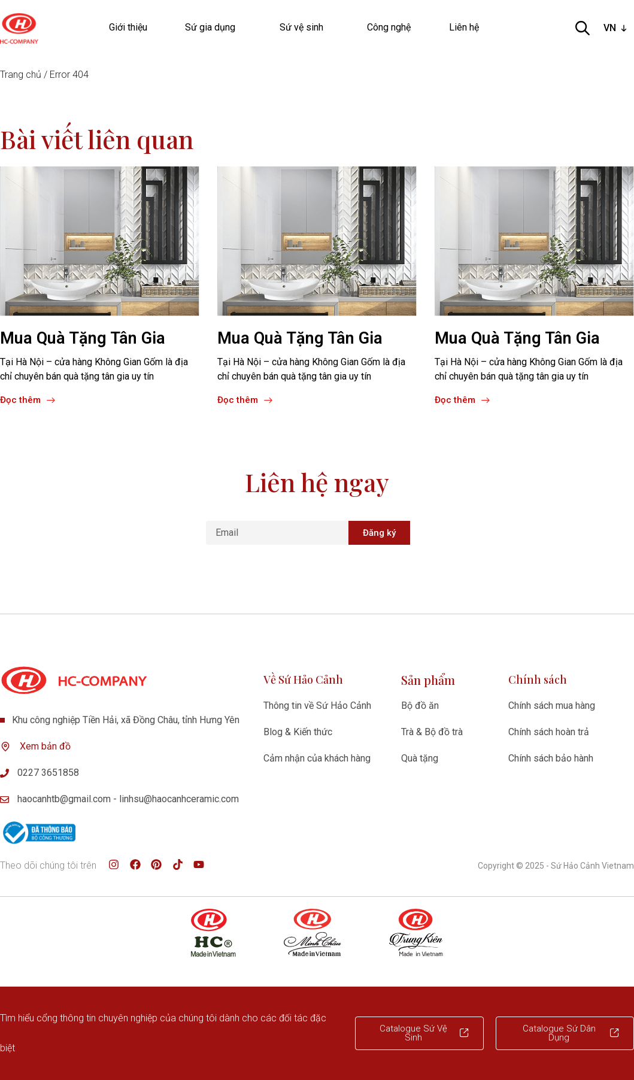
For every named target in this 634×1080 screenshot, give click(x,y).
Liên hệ (464, 27)
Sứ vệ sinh (304, 28)
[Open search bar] (582, 28)
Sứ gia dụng (213, 28)
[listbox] (616, 28)
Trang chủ (20, 74)
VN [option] (609, 28)
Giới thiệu (128, 27)
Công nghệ (389, 27)
